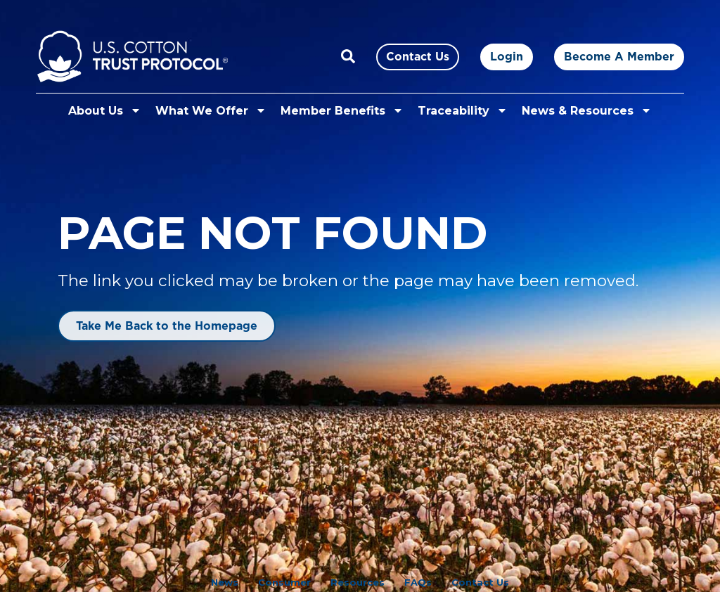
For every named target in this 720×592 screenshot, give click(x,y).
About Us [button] (104, 110)
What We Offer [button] (210, 110)
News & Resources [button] (587, 110)
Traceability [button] (463, 110)
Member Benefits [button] (342, 110)
